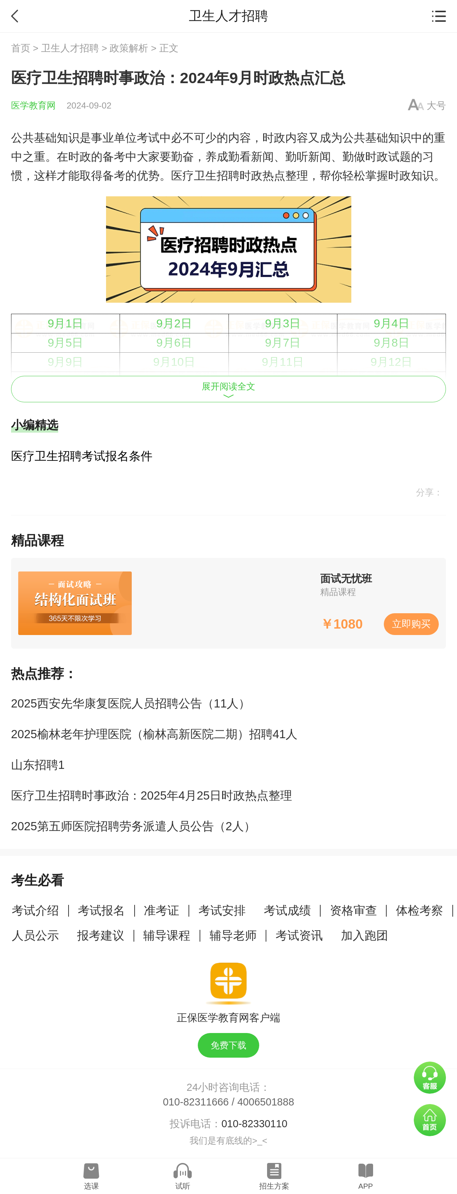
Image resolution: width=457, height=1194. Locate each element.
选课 (91, 1186)
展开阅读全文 (228, 390)
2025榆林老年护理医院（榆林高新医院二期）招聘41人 (154, 734)
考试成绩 (287, 910)
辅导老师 (233, 935)
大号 (436, 105)
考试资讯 (299, 935)
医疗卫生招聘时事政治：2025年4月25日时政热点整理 (151, 795)
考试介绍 (35, 910)
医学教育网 (33, 105)
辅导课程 (166, 935)
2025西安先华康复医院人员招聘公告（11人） (130, 703)
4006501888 (265, 1102)
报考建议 (100, 935)
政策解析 (129, 48)
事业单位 (114, 137)
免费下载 (228, 1045)
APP (365, 1186)
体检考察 (419, 910)
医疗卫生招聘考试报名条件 (81, 456)
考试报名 (101, 910)
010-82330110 (254, 1123)
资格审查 (353, 910)
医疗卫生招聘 (205, 175)
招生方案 (274, 1186)
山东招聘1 (38, 764)
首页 (20, 48)
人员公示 (35, 935)
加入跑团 (364, 935)
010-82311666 (196, 1102)
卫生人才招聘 (70, 48)
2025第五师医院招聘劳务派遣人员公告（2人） (133, 826)
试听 (182, 1186)
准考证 (161, 910)
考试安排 (222, 910)
